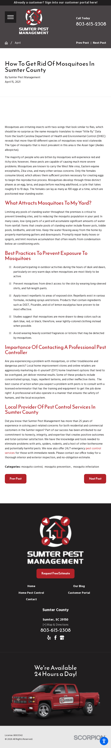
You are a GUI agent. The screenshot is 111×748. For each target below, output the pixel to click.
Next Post (95, 478)
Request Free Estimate (55, 573)
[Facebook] (55, 637)
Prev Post (16, 478)
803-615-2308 (91, 24)
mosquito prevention (58, 467)
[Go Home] (8, 43)
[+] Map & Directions (55, 625)
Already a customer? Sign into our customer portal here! (55, 2)
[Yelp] (49, 637)
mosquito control (32, 467)
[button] (104, 741)
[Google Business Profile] (62, 637)
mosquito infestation (86, 467)
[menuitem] (31, 586)
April (18, 43)
